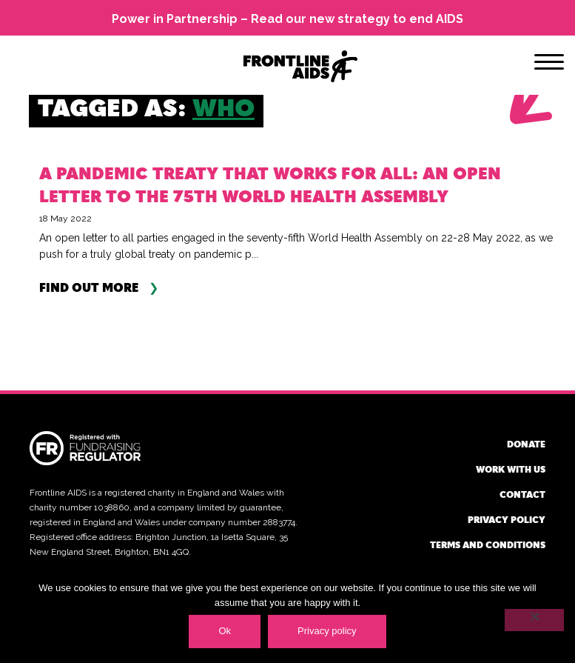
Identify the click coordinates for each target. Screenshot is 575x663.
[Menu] (549, 64)
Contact (522, 494)
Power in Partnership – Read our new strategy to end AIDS (287, 19)
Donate (526, 443)
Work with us (510, 469)
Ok (224, 630)
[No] (534, 620)
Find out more (88, 288)
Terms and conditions (487, 544)
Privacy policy (506, 519)
